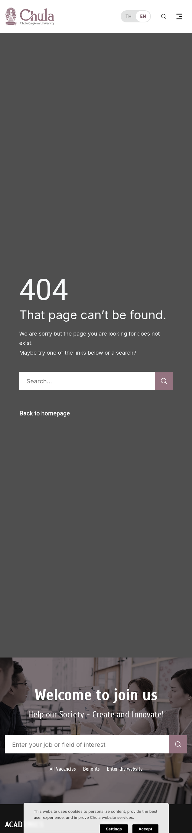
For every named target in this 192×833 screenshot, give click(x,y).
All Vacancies (63, 769)
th (128, 16)
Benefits (91, 769)
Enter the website (125, 769)
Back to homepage (45, 413)
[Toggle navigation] (179, 16)
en (143, 16)
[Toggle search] (163, 16)
